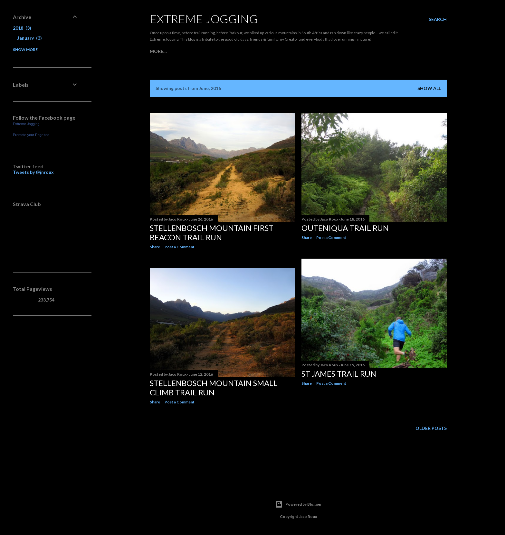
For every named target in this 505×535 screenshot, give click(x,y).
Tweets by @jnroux (33, 172)
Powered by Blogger (298, 504)
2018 (22, 28)
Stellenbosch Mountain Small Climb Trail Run (214, 387)
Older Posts (431, 428)
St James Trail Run (338, 373)
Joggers (177, 51)
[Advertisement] (46, 425)
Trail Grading (245, 51)
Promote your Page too (31, 135)
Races (198, 51)
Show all (429, 88)
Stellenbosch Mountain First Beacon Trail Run (211, 232)
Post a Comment (180, 246)
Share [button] (155, 246)
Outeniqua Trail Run (345, 228)
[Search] (438, 19)
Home (157, 51)
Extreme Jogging (204, 19)
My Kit (217, 51)
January (29, 38)
